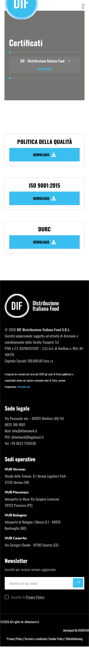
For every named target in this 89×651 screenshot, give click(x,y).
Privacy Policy (35, 597)
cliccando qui (23, 386)
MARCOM (83, 630)
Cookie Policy (56, 638)
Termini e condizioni (35, 638)
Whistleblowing (74, 638)
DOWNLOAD (44, 154)
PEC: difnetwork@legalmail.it (24, 437)
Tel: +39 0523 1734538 (20, 443)
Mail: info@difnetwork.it (21, 430)
